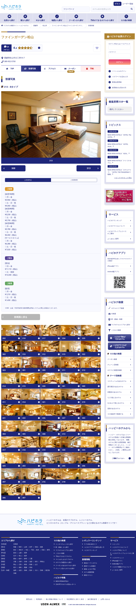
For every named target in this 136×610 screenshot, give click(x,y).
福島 (41, 547)
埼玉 (27, 550)
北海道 (15, 544)
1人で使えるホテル (119, 397)
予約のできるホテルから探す (102, 18)
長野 (25, 553)
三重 (30, 558)
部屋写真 (30, 69)
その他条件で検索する (119, 414)
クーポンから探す (76, 18)
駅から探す (25, 18)
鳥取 (25, 564)
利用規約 (39, 599)
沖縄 (14, 573)
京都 (25, 561)
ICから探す (40, 18)
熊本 (30, 570)
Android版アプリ (119, 272)
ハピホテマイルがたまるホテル (118, 346)
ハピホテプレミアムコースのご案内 (119, 232)
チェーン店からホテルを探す (64, 568)
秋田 (20, 547)
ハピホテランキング (119, 220)
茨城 (43, 550)
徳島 (20, 567)
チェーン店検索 (119, 365)
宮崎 (41, 570)
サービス (113, 214)
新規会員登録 (117, 82)
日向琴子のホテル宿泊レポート (65, 584)
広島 (20, 564)
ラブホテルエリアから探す (119, 325)
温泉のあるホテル (119, 408)
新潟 (14, 553)
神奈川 (21, 550)
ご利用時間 (74, 180)
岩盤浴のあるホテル (119, 392)
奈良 (36, 561)
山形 (25, 547)
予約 (90, 69)
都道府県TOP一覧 (118, 101)
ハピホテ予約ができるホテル (117, 338)
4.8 (15, 48)
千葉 (32, 550)
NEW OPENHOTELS (61, 581)
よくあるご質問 (119, 239)
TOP (10, 69)
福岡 (14, 570)
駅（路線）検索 (115, 319)
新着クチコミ (87, 575)
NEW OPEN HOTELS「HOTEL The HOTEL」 (119, 134)
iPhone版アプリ (119, 266)
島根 (30, 564)
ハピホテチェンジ (117, 558)
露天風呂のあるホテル (119, 387)
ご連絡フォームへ (118, 458)
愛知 (14, 558)
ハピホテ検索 (116, 302)
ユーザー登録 (127, 4)
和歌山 (42, 561)
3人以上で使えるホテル (119, 403)
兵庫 (20, 561)
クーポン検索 (119, 359)
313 (93, 168)
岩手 (30, 547)
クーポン (70, 69)
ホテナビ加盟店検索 (119, 370)
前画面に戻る (14, 317)
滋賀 (30, 561)
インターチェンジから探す (63, 544)
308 (9, 168)
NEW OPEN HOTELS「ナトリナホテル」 (119, 160)
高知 (30, 567)
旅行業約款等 (92, 599)
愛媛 (25, 567)
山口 (36, 564)
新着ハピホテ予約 (89, 569)
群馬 (48, 550)
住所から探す (9, 18)
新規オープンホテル (89, 563)
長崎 (25, 570)
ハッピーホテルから (120, 428)
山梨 (20, 553)
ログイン (119, 62)
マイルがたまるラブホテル (63, 559)
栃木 (37, 550)
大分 (36, 570)
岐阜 (20, 558)
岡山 (14, 564)
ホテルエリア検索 (116, 308)
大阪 (14, 561)
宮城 (36, 547)
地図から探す (56, 18)
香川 (14, 567)
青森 (14, 547)
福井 (25, 556)
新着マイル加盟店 (89, 566)
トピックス (115, 125)
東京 (14, 550)
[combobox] (110, 9)
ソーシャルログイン (119, 71)
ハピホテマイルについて (119, 226)
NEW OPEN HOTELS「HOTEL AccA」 (118, 143)
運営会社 (29, 599)
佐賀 (20, 570)
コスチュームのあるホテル (119, 381)
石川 (14, 556)
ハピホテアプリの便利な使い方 (93, 547)
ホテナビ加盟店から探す (63, 562)
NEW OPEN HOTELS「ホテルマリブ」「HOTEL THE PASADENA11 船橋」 (119, 170)
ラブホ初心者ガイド (89, 544)
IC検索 (112, 314)
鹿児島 (47, 570)
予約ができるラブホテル (63, 556)
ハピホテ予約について (118, 550)
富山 (20, 556)
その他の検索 (126, 18)
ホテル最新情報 (88, 572)
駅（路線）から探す (61, 547)
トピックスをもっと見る (123, 178)
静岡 (25, 558)
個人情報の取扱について (54, 599)
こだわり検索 (114, 330)
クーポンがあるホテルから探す (65, 565)
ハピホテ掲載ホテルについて (120, 567)
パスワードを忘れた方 (120, 77)
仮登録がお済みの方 (119, 87)
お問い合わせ (105, 599)
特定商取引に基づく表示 (75, 599)
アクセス (50, 69)
